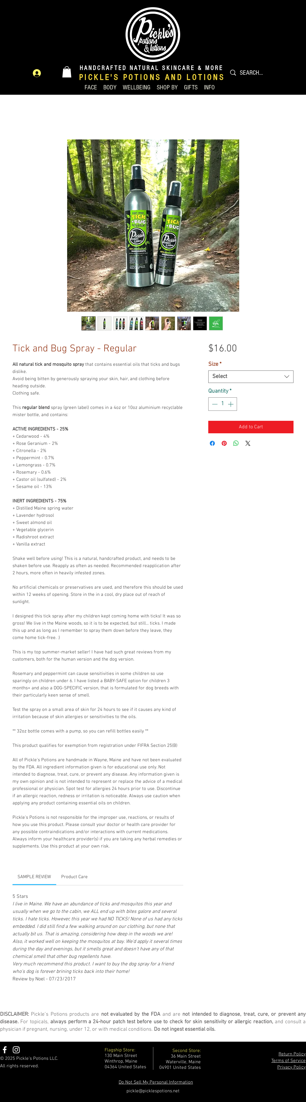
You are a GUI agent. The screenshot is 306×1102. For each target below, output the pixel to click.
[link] (34, 877)
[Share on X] (248, 443)
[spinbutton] (222, 404)
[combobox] (251, 376)
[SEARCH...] (258, 73)
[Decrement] (214, 404)
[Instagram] (16, 1049)
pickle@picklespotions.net (153, 1091)
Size (214, 364)
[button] (67, 72)
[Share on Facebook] (212, 443)
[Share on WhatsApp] (236, 443)
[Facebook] (4, 1049)
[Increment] (231, 404)
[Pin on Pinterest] (224, 443)
